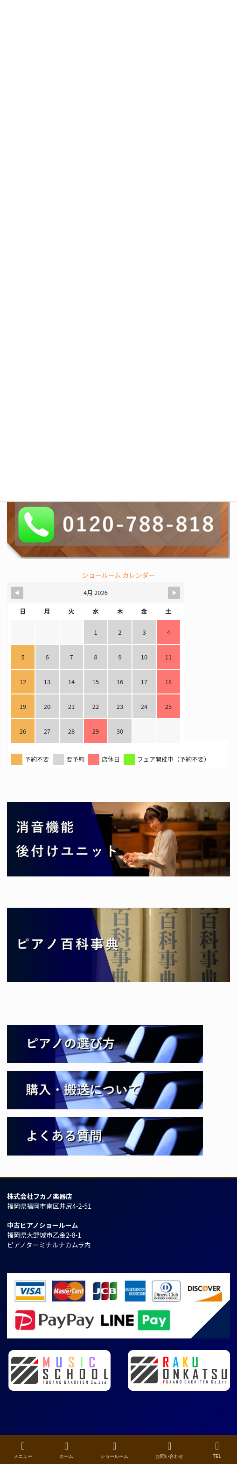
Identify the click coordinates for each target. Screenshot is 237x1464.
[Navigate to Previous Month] (17, 593)
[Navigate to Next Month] (174, 593)
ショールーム (114, 1450)
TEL (216, 1450)
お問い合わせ (169, 1450)
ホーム (66, 1450)
